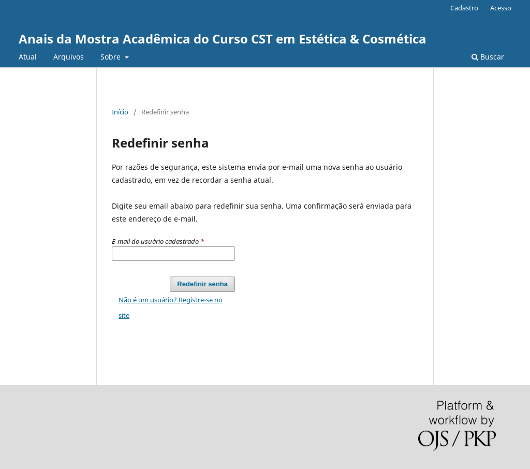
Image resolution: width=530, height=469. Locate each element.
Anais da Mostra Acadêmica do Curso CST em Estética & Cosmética (222, 38)
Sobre (111, 57)
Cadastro (464, 7)
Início (120, 111)
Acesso (500, 7)
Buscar (488, 57)
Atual (28, 57)
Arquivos (68, 57)
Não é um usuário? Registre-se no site (171, 307)
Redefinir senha (202, 284)
